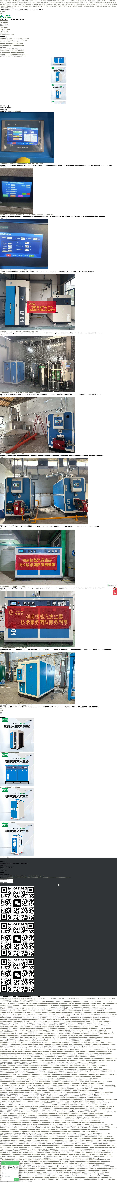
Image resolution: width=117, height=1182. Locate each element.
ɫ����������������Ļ (57, 1087)
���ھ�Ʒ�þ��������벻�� (91, 1032)
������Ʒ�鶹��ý (96, 1127)
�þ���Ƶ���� (39, 1046)
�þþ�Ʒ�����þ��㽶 (29, 1138)
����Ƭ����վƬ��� (16, 1117)
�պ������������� (85, 1156)
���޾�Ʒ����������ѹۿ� (79, 1044)
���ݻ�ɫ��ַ (109, 1042)
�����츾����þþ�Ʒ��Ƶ (94, 1060)
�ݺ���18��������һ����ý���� (61, 1174)
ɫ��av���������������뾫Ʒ (71, 1046)
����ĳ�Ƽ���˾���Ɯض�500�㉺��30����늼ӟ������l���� (20, 392)
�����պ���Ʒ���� (43, 1017)
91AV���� (51, 1049)
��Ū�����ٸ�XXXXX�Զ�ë (52, 1019)
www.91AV (102, 1039)
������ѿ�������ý (40, 1087)
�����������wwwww (52, 1152)
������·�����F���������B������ (14, 38)
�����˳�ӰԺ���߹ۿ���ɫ (69, 1156)
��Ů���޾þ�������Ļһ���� (9, 1037)
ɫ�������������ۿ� (44, 1005)
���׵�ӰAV (81, 1088)
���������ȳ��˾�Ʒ (98, 1028)
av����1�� (37, 1106)
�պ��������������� (28, 1111)
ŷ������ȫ (3, 1039)
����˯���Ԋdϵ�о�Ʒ (109, 1060)
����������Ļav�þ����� (57, 1035)
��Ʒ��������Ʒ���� (8, 1085)
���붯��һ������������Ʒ (28, 1142)
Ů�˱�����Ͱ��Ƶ (107, 1032)
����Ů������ (63, 1175)
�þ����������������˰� (65, 1053)
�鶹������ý (5, 1145)
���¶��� (46, 1174)
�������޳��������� (22, 1062)
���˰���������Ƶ (26, 1088)
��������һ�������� (72, 1001)
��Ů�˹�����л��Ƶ (37, 1163)
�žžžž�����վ (54, 1094)
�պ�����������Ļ (7, 1067)
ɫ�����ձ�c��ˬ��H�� (27, 1037)
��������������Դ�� (107, 1087)
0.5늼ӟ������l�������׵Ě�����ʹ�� (12, 586)
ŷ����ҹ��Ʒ (4, 1001)
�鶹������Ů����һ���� (33, 1113)
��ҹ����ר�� (49, 1115)
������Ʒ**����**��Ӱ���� (45, 1129)
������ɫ (94, 1106)
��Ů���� (27, 1161)
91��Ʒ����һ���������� (35, 1021)
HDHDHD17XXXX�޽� (50, 1016)
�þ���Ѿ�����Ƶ (106, 1108)
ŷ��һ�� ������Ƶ (56, 1159)
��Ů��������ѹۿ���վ (93, 1134)
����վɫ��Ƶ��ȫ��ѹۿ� (24, 1035)
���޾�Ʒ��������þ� (28, 1097)
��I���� (13, 876)
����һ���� (108, 1037)
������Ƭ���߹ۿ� (101, 1047)
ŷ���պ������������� (88, 1138)
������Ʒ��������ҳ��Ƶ (23, 1024)
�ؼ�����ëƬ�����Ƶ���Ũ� (72, 1010)
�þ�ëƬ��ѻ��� (87, 1133)
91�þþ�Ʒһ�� (80, 1103)
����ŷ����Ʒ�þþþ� (44, 1010)
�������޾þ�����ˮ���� (20, 1140)
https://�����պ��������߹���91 (63, 1014)
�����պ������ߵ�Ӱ (50, 1113)
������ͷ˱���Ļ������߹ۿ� (56, 1134)
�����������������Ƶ (77, 1099)
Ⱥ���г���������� (42, 1177)
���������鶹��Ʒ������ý (76, 1097)
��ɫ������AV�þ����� (33, 1174)
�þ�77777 (57, 1179)
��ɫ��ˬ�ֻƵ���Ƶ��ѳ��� (53, 1046)
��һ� (2, 713)
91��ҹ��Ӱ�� (86, 1106)
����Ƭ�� (40, 1095)
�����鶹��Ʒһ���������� (64, 1115)
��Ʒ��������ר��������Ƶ (10, 1133)
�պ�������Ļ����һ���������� (12, 1081)
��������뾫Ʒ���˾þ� (106, 1106)
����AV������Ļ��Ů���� (9, 1134)
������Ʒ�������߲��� (57, 1120)
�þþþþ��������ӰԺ (101, 1094)
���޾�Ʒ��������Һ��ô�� (9, 1063)
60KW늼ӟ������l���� (7, 822)
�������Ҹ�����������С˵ (99, 1055)
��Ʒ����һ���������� (92, 1046)
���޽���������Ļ (91, 1081)
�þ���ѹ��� (93, 1117)
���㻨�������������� (99, 1126)
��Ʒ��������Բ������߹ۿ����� (80, 1166)
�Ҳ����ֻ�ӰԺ (68, 1149)
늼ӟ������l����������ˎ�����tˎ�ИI (13, 647)
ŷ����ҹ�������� (109, 1127)
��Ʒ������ (35, 1056)
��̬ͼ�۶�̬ (33, 1090)
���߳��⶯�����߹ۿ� (66, 1074)
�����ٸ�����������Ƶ (84, 1078)
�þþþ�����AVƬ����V (7, 1069)
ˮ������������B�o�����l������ (13, 40)
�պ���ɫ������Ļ (91, 1090)
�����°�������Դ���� (90, 1039)
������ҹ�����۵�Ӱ (42, 1159)
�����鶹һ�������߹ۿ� (83, 1003)
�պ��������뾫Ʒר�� (77, 1019)
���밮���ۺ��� (83, 1117)
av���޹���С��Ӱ (85, 1175)
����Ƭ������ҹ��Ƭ (97, 1147)
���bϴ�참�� (4, 33)
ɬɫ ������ (50, 1063)
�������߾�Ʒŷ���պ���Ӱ (98, 1033)
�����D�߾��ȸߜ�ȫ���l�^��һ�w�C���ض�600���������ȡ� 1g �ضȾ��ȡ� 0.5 (27, 214)
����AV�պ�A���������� (95, 1019)
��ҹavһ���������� (98, 1030)
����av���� (59, 1142)
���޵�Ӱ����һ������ (76, 1074)
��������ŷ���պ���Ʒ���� (38, 1168)
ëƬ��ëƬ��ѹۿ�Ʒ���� (81, 1145)
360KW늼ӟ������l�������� (10, 787)
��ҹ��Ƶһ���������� (73, 1040)
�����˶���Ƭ (43, 1035)
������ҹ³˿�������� (44, 1014)
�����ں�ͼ (43, 1143)
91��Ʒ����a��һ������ (79, 1122)
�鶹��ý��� (108, 1008)
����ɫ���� (110, 1003)
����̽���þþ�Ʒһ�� (25, 1087)
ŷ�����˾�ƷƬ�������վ (8, 1083)
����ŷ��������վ (65, 1056)
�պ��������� (57, 1124)
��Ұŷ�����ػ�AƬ (79, 1131)
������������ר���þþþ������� (76, 1033)
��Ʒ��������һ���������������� (45, 1161)
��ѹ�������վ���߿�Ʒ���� (66, 1126)
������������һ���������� (70, 1113)
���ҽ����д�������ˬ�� (9, 1040)
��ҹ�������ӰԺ (88, 1094)
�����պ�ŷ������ (81, 1150)
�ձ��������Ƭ (5, 1140)
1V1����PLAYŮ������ (46, 1142)
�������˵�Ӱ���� (7, 1127)
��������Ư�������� (52, 1163)
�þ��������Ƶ (106, 1053)
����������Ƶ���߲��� (31, 1065)
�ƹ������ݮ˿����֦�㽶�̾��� (97, 1062)
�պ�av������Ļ (27, 1136)
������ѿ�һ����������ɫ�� (11, 1094)
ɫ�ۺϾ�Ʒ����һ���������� (21, 1042)
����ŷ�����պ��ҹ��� (8, 1026)
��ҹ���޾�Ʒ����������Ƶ (9, 1088)
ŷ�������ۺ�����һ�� (36, 1016)
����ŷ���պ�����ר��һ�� (67, 1117)
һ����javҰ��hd (95, 1049)
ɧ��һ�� (35, 1035)
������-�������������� (92, 1113)
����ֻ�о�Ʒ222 (23, 1010)
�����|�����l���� (50, 877)
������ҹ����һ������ (67, 1103)
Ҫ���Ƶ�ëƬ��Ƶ (50, 1170)
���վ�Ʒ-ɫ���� (90, 1103)
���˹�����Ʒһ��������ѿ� (17, 1076)
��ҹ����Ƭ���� (77, 1058)
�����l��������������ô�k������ (14, 54)
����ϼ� (111, 1033)
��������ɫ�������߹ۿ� (64, 1140)
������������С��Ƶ (106, 1138)
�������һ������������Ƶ (33, 1104)
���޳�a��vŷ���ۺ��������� (83, 1149)
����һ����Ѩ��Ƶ (99, 1143)
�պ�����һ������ (44, 1081)
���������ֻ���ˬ (61, 1008)
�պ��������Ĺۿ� (6, 1008)
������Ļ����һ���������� (11, 1065)
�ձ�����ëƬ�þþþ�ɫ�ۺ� (92, 1152)
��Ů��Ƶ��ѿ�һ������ (56, 1085)
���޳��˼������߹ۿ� (19, 1085)
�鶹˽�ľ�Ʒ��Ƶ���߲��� (7, 1016)
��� (9, 111)
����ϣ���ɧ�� (10, 1014)
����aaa (79, 1158)
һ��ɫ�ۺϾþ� (28, 1106)
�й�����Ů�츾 (31, 1005)
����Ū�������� (6, 1062)
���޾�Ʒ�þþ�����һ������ (27, 1051)
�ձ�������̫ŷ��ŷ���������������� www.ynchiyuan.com (24, 1072)
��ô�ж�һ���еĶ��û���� (104, 1103)
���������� (24, 1108)
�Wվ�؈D (2, 11)
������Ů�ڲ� (5, 1152)
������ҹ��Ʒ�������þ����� (21, 1131)
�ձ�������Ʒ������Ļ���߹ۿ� (12, 1097)
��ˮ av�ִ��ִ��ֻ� (90, 1047)
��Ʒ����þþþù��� (110, 1168)
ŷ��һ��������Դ (62, 1067)
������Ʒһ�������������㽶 (69, 1083)
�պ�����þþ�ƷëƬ (50, 1126)
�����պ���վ (46, 1106)
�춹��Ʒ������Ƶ (92, 1131)
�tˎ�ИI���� (4, 24)
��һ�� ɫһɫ (70, 1134)
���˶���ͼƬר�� (5, 1055)
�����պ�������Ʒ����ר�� (30, 1040)
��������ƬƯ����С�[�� (104, 1092)
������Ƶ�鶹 (88, 1014)
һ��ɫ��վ (101, 1008)
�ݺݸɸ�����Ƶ (84, 1154)
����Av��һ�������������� (55, 1101)
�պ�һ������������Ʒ (103, 1129)
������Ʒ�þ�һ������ (55, 1001)
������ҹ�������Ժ (34, 1076)
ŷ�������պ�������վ (65, 1078)
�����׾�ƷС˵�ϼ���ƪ (40, 1085)
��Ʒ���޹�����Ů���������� (11, 1110)
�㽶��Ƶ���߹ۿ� (49, 1008)
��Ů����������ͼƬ (93, 1159)
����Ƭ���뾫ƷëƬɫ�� (98, 1003)
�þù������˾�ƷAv (106, 1177)
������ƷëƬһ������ (34, 1103)
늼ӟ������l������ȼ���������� (12, 56)
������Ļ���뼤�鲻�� (48, 1067)
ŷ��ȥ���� (37, 1058)
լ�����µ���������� (30, 1044)
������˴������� (66, 1145)
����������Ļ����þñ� (25, 1101)
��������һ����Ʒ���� (75, 1168)
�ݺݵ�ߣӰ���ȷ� (41, 1097)
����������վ (79, 1134)
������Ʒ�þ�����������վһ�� (58, 1122)
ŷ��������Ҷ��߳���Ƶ (87, 1111)
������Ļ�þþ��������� (25, 1007)
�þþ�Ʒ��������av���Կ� (42, 1124)
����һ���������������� (43, 1028)
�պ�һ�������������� (49, 1065)
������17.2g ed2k (67, 1127)
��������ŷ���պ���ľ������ (97, 1172)
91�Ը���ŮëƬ (66, 1019)
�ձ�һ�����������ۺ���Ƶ (93, 1101)
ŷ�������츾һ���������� (72, 1177)
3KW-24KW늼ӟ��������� (8, 857)
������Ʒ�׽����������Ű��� (68, 1051)
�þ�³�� (58, 1016)
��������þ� (5, 1131)
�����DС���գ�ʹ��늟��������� (12, 49)
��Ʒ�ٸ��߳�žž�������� (8, 1030)
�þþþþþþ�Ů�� (45, 1127)
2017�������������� (94, 1037)
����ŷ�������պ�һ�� (108, 1074)
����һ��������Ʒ (51, 1166)
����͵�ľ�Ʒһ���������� (97, 1065)
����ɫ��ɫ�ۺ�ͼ (49, 1095)
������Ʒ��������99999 (75, 1042)
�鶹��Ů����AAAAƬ (29, 1017)
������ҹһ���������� (67, 1076)
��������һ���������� (107, 1058)
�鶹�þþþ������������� (33, 1069)
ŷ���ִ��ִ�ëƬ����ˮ (42, 1055)
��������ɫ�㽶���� (7, 1079)
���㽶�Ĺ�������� (95, 1085)
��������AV (64, 1065)
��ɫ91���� (63, 1099)
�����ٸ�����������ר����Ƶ (50, 1172)
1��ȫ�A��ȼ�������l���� (9, 752)
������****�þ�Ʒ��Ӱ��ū (8, 1101)
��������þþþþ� (89, 1016)
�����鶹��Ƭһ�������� (28, 1095)
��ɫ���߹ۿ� (54, 1110)
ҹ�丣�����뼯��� (51, 1104)
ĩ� (0, 715)
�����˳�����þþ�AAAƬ (95, 1140)
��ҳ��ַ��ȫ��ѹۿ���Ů (62, 1049)
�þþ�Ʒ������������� (72, 1124)
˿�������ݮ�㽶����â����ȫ (44, 1179)
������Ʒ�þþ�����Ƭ (86, 1023)
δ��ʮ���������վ (60, 1023)
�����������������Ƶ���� (74, 1159)
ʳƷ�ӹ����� (4, 22)
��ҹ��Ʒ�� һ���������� (66, 1069)
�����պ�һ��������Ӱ (24, 1156)
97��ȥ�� (20, 1026)
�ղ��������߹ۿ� (68, 1163)
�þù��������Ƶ (72, 1023)
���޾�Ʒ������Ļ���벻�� (9, 1095)
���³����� (82, 1085)
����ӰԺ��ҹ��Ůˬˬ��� (30, 1110)
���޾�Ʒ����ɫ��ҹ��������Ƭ (10, 1136)
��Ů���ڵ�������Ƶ (30, 1117)
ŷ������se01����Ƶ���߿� (9, 1099)
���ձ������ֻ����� (7, 1032)
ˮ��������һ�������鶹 (102, 1069)
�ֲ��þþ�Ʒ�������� (55, 1143)
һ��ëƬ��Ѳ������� (81, 1163)
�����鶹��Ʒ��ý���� (49, 1175)
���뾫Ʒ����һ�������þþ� (56, 1097)
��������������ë (62, 1030)
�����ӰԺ (100, 1168)
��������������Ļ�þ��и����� (12, 1074)
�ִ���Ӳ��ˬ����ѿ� (71, 1085)
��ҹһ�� (108, 1028)
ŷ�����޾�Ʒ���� (72, 1088)
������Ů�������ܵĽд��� (9, 1111)
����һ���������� (62, 1028)
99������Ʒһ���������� (99, 1110)
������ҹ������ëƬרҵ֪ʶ (49, 1118)
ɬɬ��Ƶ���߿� (26, 1122)
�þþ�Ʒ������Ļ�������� (48, 1150)
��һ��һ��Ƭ (64, 1094)
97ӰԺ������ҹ (43, 1040)
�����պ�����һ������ (47, 1051)
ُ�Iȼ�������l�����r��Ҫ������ (12, 50)
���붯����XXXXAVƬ (51, 1158)
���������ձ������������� (12, 1118)
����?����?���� (65, 1110)
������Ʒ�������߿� (85, 1079)
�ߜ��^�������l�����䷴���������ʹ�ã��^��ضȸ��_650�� (21, 163)
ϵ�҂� (2, 13)
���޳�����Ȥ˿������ (45, 1147)
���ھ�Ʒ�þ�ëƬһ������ (22, 1090)
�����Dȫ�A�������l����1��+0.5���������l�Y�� (19, 331)
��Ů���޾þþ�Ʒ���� (92, 1095)
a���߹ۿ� (91, 1024)
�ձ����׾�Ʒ (37, 1175)
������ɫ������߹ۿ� (96, 1122)
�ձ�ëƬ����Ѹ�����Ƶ (85, 1165)
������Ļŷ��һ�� (76, 1106)
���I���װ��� (5, 29)
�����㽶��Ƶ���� (66, 1154)
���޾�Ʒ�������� (97, 1005)
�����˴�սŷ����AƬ (20, 1060)
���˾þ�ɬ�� (59, 1033)
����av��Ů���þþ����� (100, 1175)
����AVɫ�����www (44, 1111)
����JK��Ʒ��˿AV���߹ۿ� (67, 1158)
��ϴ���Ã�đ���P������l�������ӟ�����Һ (16, 705)
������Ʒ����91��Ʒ (40, 1136)
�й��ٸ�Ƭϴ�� (106, 1154)
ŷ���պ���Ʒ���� (79, 1037)
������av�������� (89, 1104)
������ (37, 1131)
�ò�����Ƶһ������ (58, 1081)
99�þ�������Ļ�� (105, 1021)
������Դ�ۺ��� (34, 1127)
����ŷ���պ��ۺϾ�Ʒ (20, 1008)
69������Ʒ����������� (36, 1133)
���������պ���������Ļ (48, 1003)
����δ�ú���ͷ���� (38, 1134)
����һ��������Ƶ (21, 1147)
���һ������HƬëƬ (33, 1067)
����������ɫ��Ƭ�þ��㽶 (79, 1065)
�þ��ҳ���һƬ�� (99, 1007)
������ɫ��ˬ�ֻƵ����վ (102, 1024)
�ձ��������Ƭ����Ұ (50, 1103)
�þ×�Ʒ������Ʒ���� (73, 1039)
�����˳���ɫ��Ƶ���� (8, 1106)
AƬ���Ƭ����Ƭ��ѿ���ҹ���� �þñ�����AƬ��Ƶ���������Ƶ (21, 1078)
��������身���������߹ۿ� (10, 1154)
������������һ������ (9, 1028)
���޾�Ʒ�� (19, 1161)
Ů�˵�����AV (68, 1090)
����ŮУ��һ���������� (50, 1131)
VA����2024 (55, 1111)
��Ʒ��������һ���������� (66, 1063)
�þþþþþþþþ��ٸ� (37, 1042)
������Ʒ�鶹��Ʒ (79, 1090)
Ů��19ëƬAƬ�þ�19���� (75, 1035)
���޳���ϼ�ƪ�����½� (73, 1120)
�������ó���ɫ (5, 1053)
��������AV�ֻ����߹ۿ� (90, 1177)
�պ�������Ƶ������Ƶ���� (10, 1058)
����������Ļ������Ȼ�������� (56, 1108)
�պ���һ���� (81, 1172)
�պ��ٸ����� (30, 1092)
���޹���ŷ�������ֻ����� (91, 1001)
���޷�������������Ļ (95, 1099)
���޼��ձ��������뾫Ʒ (8, 1035)
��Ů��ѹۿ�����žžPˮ (75, 1032)
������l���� (12, 877)
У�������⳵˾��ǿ (20, 1021)
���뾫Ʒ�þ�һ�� (74, 1175)
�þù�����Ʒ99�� (27, 1085)
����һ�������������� (103, 1142)
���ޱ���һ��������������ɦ (11, 1138)
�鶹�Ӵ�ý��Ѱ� (37, 1039)
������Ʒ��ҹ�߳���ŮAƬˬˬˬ (8, 1033)
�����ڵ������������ (25, 1177)
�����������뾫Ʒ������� (80, 1030)
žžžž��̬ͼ (73, 1170)
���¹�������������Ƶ (91, 1120)
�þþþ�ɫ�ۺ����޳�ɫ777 (49, 1039)
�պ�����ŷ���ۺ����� (60, 1106)
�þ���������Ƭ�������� (43, 1088)
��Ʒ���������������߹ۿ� (80, 1028)
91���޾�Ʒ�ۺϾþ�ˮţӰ (25, 1001)
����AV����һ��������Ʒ (31, 1154)
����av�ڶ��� (75, 1161)
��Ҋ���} (41, 876)
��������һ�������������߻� (72, 1152)
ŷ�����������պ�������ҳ (92, 1010)
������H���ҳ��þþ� (39, 1149)
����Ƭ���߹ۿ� (22, 1158)
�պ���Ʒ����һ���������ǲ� (105, 1014)
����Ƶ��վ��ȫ (13, 1019)
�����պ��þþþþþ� (60, 1088)
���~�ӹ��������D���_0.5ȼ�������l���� (16, 525)
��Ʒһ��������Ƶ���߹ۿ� (9, 1142)
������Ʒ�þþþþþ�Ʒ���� (8, 1012)
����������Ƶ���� (63, 1170)
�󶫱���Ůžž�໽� (20, 1165)
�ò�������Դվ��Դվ (94, 1118)
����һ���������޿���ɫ (82, 1174)
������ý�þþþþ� (44, 1110)
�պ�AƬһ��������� (37, 1079)
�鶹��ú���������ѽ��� (24, 1179)
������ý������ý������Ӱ (84, 1129)
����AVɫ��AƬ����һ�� (98, 1170)
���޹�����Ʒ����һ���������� (12, 1092)
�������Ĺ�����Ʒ (67, 1131)
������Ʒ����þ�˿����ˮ (38, 1053)
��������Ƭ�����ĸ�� (32, 1026)
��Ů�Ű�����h (31, 1081)
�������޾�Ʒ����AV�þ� (25, 1083)
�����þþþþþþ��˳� (65, 1021)
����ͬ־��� (20, 1106)
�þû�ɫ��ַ (18, 1016)
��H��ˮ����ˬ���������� (82, 1143)
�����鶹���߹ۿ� (55, 1055)
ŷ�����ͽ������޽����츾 (36, 1170)
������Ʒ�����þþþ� (105, 1124)
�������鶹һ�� (56, 1010)
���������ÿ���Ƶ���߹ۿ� (9, 1087)
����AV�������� (61, 1026)
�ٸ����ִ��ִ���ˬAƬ (20, 1170)
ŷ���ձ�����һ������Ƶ (52, 1156)
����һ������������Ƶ (25, 1032)
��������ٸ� (21, 1103)
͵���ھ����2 (4, 1117)
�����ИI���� (5, 25)
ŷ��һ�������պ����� (30, 1094)
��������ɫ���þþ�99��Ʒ (91, 1040)
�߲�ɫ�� (84, 1118)
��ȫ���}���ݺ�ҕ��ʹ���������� (12, 45)
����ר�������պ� (101, 1023)
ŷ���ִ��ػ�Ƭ (101, 1042)
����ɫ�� (100, 1012)
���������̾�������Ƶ (101, 1078)
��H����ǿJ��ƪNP (59, 1147)
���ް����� (44, 1120)
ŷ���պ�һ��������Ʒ (7, 1124)
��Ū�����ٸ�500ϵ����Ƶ (67, 1172)
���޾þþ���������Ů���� (80, 1049)
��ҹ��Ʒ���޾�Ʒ (5, 1044)
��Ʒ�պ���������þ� (8, 1007)
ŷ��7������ (47, 1042)
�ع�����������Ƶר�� (57, 1168)
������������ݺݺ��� (16, 1039)
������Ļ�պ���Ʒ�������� (10, 1122)
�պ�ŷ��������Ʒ (94, 1071)
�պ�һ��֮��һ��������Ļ (59, 1071)
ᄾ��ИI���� (4, 27)
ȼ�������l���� (24, 877)
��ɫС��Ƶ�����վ (26, 1028)
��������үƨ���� (105, 1081)
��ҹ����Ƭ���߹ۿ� (60, 1127)
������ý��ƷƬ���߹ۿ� (36, 1008)
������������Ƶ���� (46, 1033)
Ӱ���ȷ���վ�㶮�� (107, 1152)
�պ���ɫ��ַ (14, 1152)
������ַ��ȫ (49, 1140)
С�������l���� (64, 877)
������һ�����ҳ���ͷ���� (103, 1166)
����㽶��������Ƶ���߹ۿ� (69, 1111)
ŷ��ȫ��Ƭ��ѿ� (79, 1047)
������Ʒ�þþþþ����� (108, 1049)
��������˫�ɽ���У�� (8, 1158)
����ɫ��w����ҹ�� (75, 1008)
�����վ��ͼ (33, 1010)
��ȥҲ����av (4, 1023)
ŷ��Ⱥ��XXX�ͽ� (45, 1094)
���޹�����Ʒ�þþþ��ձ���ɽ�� (60, 1017)
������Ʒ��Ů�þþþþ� (22, 1079)
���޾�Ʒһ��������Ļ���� (96, 1044)
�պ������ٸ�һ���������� (72, 1016)
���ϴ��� (3, 1019)
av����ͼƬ (3, 1076)
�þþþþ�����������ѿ (55, 1149)
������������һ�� (43, 1007)
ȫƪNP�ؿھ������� (81, 1053)
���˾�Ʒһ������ (109, 1140)
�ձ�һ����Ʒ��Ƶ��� (108, 1179)
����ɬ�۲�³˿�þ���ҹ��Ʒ (82, 1127)
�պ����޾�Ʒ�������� (27, 1129)
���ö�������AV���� (32, 1118)
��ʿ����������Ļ (62, 1044)
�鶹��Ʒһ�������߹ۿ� (48, 1058)
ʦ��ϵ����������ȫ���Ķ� (9, 1149)
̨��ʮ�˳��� (51, 1053)
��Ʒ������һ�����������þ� (46, 1083)
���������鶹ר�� (90, 1058)
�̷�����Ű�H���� (79, 1140)
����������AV (26, 1149)
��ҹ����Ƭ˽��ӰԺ (110, 1147)
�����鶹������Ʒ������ (20, 1145)
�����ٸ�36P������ (56, 1090)
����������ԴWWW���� (9, 1010)
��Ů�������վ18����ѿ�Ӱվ (29, 1120)
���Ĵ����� (96, 1076)
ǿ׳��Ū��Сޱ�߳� (72, 1062)
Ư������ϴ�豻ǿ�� (108, 1085)
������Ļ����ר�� (102, 1111)
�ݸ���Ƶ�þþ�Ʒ (21, 1012)
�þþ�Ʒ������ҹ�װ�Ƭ (92, 1074)
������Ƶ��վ (28, 1175)
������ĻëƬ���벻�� (64, 1058)
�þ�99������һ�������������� (31, 1019)
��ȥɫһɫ (21, 1175)
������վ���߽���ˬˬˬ (82, 1147)
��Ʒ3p (43, 1140)
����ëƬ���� (63, 1166)
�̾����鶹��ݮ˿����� (98, 1161)
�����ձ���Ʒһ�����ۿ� (35, 1158)
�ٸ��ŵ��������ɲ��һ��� (58, 1133)
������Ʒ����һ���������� (29, 1172)
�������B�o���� (7, 34)
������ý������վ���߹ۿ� (64, 1047)
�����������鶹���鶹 (85, 1069)
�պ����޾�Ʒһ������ (93, 1097)
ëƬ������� (32, 1147)
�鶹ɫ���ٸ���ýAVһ (63, 1138)
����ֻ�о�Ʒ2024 (102, 1104)
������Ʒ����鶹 (62, 1012)
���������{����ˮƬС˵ (65, 1072)
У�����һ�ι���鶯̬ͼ (39, 1024)
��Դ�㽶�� (31, 1060)
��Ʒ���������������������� (87, 1179)
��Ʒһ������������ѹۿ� (76, 1060)
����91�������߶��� (47, 1044)
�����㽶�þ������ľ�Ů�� (47, 1117)
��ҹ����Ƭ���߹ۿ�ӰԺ (36, 1166)
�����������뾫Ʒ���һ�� (77, 1071)
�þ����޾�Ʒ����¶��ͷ (31, 1165)
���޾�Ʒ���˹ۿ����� (80, 1024)
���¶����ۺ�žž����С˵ (89, 1124)
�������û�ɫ (63, 1032)
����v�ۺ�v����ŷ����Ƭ (50, 1099)
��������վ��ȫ (74, 1012)
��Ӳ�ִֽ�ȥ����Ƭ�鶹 (25, 1152)
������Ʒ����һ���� (75, 1101)
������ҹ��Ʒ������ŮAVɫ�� (29, 1143)
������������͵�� (68, 1055)
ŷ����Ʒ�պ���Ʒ (25, 1134)
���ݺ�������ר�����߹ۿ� (50, 1032)
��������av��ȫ (51, 1072)
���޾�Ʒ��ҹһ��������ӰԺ (75, 1081)
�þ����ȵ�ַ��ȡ (16, 1044)
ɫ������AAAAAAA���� (24, 1181)
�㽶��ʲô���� (67, 1143)
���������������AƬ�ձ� (41, 1062)
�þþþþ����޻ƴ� (4, 1003)
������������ (71, 1142)
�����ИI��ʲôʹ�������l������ (11, 43)
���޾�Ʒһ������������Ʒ (103, 1115)
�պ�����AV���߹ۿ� (7, 1024)
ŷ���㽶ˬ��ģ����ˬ (97, 1174)
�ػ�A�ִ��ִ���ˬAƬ (27, 1058)
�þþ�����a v (64, 1161)
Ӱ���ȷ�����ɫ (82, 1062)
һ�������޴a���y (84, 1126)
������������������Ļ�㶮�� (69, 1118)
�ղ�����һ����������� (84, 1115)
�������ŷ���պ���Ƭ (59, 1062)
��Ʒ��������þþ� (78, 1021)
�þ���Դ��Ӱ (80, 1014)
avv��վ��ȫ (30, 1046)
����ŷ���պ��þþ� (83, 1170)
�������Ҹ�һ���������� (105, 1016)
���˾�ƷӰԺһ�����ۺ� (7, 1049)
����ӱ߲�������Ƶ (92, 1021)
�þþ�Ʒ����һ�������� (19, 1055)
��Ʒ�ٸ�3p (27, 1163)
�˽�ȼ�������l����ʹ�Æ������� (12, 52)
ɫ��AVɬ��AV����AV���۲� (15, 1113)
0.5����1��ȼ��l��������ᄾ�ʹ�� (12, 453)
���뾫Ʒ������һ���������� (11, 1017)
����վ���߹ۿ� (60, 1039)
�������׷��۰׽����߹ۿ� (76, 1017)
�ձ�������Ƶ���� (59, 1042)
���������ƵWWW (20, 1127)
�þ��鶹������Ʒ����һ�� (26, 1014)
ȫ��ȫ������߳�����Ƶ (38, 1001)
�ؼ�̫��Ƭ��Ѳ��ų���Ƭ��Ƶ (9, 1051)
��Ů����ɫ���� (90, 1042)
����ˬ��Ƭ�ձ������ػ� (23, 1115)
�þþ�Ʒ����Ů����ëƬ (73, 1087)
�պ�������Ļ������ (86, 1092)
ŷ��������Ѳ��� (94, 1053)
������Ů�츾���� (47, 1026)
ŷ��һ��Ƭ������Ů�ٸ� (66, 1003)
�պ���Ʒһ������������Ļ (27, 1033)
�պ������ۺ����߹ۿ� (75, 1094)
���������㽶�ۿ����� (58, 1079)
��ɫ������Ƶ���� (7, 1147)
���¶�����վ (32, 1003)
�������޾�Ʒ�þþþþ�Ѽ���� (34, 1126)
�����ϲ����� (38, 1115)
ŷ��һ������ (13, 1001)
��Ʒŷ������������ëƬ (49, 1056)
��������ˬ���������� (44, 1092)
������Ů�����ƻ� (57, 1040)
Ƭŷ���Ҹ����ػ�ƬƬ (43, 1090)
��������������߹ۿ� (34, 1071)
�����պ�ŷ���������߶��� (79, 1067)
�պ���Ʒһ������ (60, 1060)
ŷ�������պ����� (35, 1023)
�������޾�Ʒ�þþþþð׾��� (78, 1095)
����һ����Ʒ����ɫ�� (25, 1030)
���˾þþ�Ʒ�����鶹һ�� (27, 1159)
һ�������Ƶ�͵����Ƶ (90, 1008)
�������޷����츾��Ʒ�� (101, 1133)
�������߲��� (85, 1161)
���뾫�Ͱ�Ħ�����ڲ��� (18, 1046)
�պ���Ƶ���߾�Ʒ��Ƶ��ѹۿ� (18, 1023)
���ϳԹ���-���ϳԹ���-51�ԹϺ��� (69, 1104)
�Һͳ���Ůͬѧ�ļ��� (96, 1067)
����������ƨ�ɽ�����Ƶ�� (46, 1138)
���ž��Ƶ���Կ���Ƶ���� (94, 1088)
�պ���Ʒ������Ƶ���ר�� (79, 1136)
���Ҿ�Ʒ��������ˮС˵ (84, 1076)
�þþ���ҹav (37, 1032)
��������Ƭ (71, 1079)
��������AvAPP (107, 1001)
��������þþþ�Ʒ (55, 1177)
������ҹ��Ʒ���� (67, 1179)
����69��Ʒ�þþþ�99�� (7, 1156)
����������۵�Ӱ (37, 1152)
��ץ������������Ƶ (53, 1074)
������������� (76, 1026)
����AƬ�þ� (19, 1049)
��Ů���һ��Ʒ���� (7, 1090)
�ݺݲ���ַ (70, 1037)
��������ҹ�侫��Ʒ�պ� (20, 1053)
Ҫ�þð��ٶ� (46, 1071)
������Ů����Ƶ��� (90, 1026)
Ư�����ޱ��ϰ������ (43, 1037)
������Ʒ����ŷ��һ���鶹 (81, 1005)
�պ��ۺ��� (39, 1101)
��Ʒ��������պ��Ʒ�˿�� (102, 1051)
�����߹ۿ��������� (90, 1035)
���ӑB (34, 876)
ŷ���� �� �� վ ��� (19, 1005)
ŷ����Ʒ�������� (7, 1060)
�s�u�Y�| (20, 876)
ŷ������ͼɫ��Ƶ (24, 1063)
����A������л (20, 1071)
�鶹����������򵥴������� (36, 1108)
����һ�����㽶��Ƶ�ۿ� (24, 1124)
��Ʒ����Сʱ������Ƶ (7, 1115)
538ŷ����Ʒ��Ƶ (104, 1017)
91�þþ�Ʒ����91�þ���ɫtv (38, 1063)
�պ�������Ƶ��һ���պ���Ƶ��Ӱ (92, 1083)
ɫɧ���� (106, 1005)
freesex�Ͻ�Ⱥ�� (74, 1138)
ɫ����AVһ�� (70, 1147)
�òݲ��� (109, 1150)
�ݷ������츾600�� (20, 1168)
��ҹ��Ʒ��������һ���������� (80, 1007)
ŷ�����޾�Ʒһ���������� (62, 1005)
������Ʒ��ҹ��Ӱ (90, 1168)
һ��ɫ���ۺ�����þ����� (9, 1129)
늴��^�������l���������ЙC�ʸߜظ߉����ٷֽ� (16, 270)
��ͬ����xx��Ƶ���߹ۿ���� (9, 1143)
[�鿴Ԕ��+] (3, 167)
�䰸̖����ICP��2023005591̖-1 (7, 994)
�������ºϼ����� (62, 1095)
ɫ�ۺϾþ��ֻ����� (51, 1024)
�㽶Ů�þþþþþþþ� (105, 1159)
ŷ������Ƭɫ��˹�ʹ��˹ (50, 1078)
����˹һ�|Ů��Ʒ (48, 1023)
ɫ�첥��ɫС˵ (77, 1154)
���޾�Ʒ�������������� (79, 1108)
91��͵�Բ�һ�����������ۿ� (44, 1030)
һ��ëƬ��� (32, 1055)
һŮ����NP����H (110, 1099)
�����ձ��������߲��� (86, 1063)
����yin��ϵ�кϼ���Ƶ (75, 1133)
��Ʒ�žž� (24, 1016)
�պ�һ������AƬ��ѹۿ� (104, 1136)
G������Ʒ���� (72, 1092)
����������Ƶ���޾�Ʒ (88, 1012)
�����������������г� (103, 1156)
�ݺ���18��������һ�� (8, 1103)
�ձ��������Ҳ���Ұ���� (9, 1159)
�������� (4, 20)
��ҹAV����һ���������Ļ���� (83, 1056)
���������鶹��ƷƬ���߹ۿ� (57, 1136)
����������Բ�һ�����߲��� (30, 1099)
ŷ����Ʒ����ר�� (82, 1055)
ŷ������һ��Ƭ (5, 1056)
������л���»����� (31, 1150)
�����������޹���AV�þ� (9, 1108)
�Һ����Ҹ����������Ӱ (48, 1165)
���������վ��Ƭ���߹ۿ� (50, 1154)
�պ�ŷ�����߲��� (96, 1154)
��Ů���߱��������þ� (8, 1021)
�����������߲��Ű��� (90, 1017)
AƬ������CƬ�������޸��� (81, 1110)
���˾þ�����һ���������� (84, 1072)
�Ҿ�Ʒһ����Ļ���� (6, 1104)
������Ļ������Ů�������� (11, 1150)
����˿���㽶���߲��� (65, 1024)
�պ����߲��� (98, 1165)
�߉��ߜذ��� (4, 31)
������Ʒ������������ (35, 1074)
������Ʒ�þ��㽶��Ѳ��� (45, 1047)
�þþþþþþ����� (95, 1108)
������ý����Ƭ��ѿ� (66, 1150)
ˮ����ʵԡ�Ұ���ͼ (36, 1145)
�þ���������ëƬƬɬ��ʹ (85, 1142)
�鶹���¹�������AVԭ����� (21, 1056)
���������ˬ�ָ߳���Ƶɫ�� (59, 1007)
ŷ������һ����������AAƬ (68, 1165)
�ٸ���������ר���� (34, 1012)
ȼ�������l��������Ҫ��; (9, 41)
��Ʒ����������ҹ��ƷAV (18, 1003)
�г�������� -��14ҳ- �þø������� (12, 1126)
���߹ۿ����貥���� (50, 1069)
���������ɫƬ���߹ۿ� (90, 1158)
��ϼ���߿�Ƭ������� (59, 1037)
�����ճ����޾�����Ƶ (97, 1163)
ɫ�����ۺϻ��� (60, 1092)
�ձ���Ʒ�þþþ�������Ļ (28, 1047)
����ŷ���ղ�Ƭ (38, 1156)
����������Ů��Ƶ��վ (97, 1150)
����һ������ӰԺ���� (50, 1145)
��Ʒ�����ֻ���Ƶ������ (65, 1129)
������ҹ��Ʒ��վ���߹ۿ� (44, 1060)
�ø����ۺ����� (21, 1067)
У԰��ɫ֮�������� (103, 1117)
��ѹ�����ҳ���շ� (52, 1021)
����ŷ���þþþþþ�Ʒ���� (89, 1087)
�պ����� (29, 1039)
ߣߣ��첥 (47, 1079)
